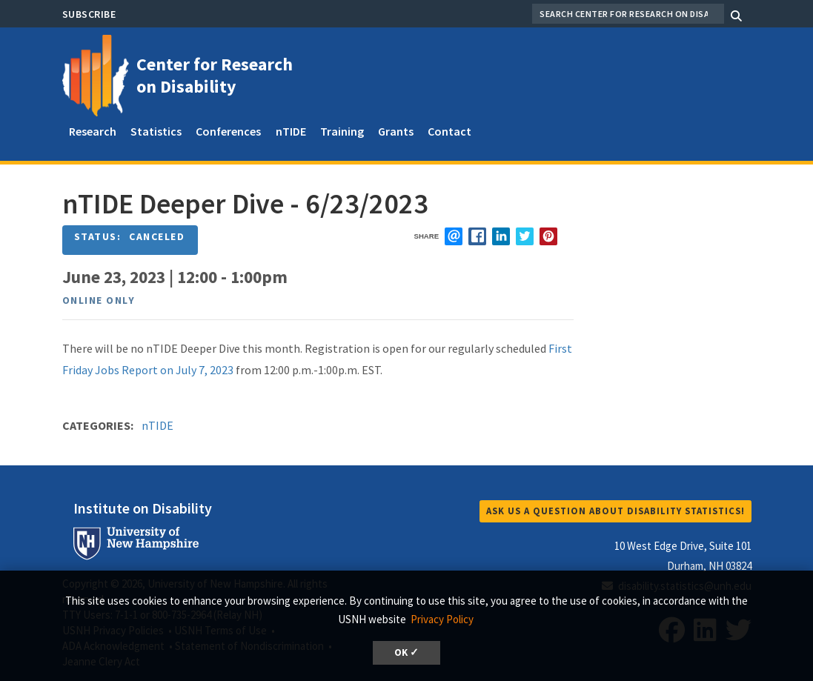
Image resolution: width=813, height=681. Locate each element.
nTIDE (291, 131)
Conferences (228, 131)
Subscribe (89, 14)
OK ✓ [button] (406, 652)
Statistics (156, 131)
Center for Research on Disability (214, 75)
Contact (449, 131)
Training (342, 131)
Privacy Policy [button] (442, 619)
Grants (396, 131)
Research (92, 131)
